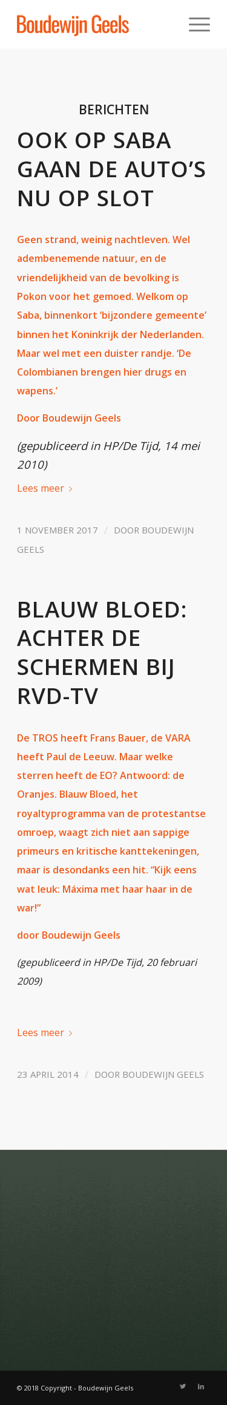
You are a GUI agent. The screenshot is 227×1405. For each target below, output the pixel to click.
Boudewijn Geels (163, 1074)
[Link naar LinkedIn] (201, 1386)
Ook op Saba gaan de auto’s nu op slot (111, 169)
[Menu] (193, 24)
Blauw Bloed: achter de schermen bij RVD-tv (102, 652)
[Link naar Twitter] (183, 1386)
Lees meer (47, 488)
